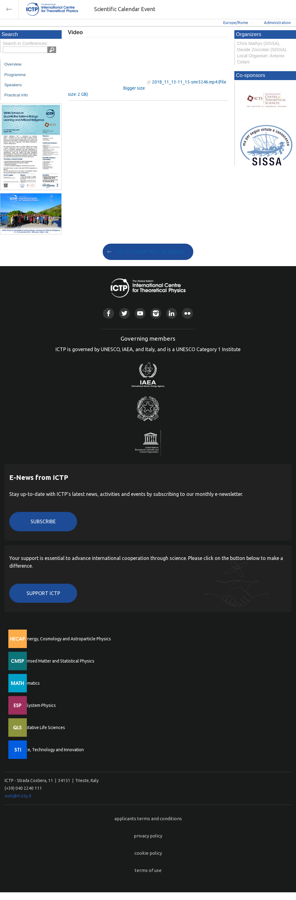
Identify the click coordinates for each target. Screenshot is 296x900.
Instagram (155, 313)
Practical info (16, 95)
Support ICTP (43, 593)
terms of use (148, 870)
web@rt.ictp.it (18, 795)
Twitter (124, 313)
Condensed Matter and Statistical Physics (54, 661)
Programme (15, 74)
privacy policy (148, 835)
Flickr (187, 313)
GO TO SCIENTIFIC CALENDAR (150, 251)
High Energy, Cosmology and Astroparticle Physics (63, 638)
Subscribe (43, 521)
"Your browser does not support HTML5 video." (106, 64)
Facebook (108, 313)
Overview (13, 64)
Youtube (140, 313)
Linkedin (171, 313)
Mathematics (27, 683)
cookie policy (148, 853)
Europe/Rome (235, 22)
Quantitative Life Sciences (40, 727)
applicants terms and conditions (148, 818)
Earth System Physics (35, 705)
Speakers (13, 85)
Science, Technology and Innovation (49, 749)
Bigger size (134, 88)
